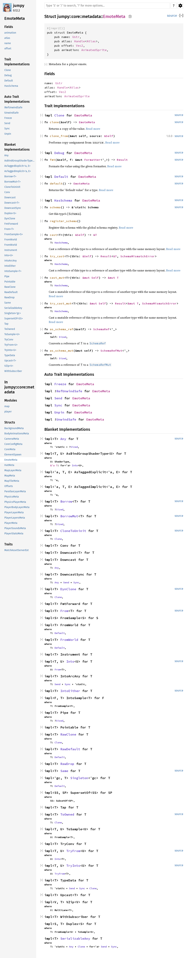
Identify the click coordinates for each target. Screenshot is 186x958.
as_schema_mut (61, 350)
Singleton (79, 778)
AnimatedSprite (94, 50)
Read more (93, 129)
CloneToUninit (73, 531)
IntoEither (70, 691)
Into (75, 465)
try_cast (57, 256)
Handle (79, 41)
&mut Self (90, 277)
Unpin (59, 412)
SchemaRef (101, 329)
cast (53, 235)
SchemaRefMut (111, 350)
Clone (59, 115)
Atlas (91, 41)
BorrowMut (69, 516)
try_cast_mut (61, 303)
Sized (62, 337)
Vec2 (79, 45)
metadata (91, 16)
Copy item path (130, 16)
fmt (52, 159)
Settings (180, 6)
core (76, 16)
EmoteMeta (114, 16)
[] (181, 16)
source (172, 16)
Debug (59, 153)
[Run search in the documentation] (107, 6)
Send (58, 398)
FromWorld (69, 640)
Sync (58, 405)
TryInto (73, 865)
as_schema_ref (61, 329)
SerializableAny (75, 938)
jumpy (18, 5)
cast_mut (57, 277)
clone (54, 122)
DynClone (68, 589)
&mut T (113, 277)
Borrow (66, 501)
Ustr (76, 37)
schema (55, 207)
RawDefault (70, 749)
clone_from (59, 136)
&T (95, 235)
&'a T (53, 465)
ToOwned (67, 814)
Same (64, 771)
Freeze (60, 384)
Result (122, 159)
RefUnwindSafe (69, 391)
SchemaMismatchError (137, 256)
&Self (108, 136)
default (56, 183)
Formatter (92, 159)
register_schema (63, 221)
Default (61, 177)
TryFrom (73, 851)
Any (63, 439)
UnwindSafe (66, 419)
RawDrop (67, 764)
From (64, 611)
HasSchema (63, 200)
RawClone (68, 734)
